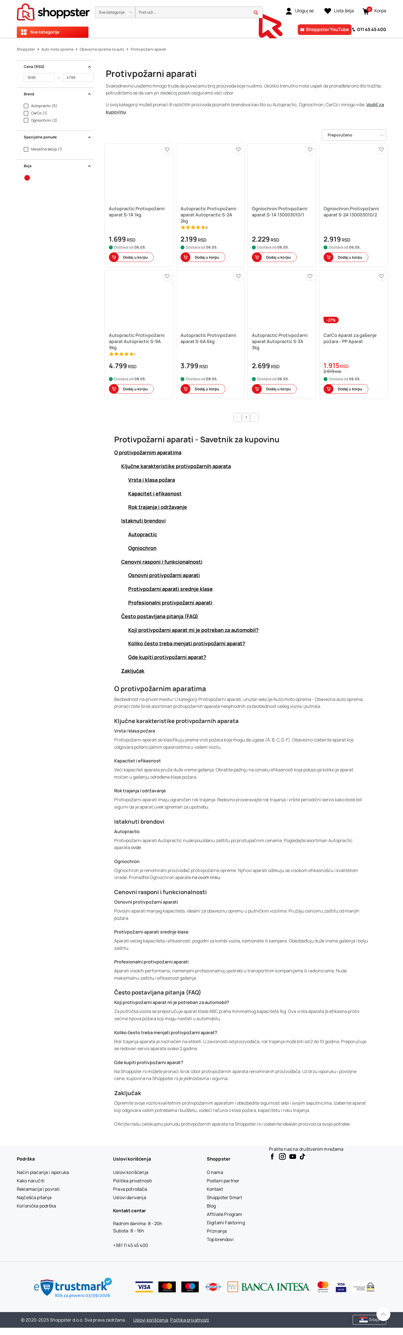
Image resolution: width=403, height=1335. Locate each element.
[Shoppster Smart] (224, 1197)
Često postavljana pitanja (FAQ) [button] (159, 616)
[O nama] (215, 1172)
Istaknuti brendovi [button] (143, 520)
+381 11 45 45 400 (130, 1245)
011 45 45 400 (371, 29)
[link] (299, 11)
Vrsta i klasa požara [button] (151, 479)
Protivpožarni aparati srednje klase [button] (170, 588)
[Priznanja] (217, 1231)
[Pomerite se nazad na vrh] (383, 1314)
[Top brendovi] (220, 1239)
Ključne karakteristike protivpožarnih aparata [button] (176, 466)
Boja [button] (58, 165)
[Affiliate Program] (224, 1214)
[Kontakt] (215, 1189)
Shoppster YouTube (327, 29)
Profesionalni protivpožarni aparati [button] (170, 602)
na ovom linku (206, 877)
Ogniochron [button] (142, 548)
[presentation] (201, 19)
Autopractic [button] (142, 534)
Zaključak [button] (132, 670)
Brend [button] (58, 93)
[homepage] (53, 10)
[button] (115, 12)
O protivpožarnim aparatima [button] (147, 452)
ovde (136, 847)
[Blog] (211, 1206)
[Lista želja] (339, 11)
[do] (78, 77)
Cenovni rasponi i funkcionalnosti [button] (161, 561)
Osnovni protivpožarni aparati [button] (164, 575)
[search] (199, 12)
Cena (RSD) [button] (58, 66)
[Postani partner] (223, 1181)
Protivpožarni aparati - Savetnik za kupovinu (197, 439)
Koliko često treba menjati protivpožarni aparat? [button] (186, 643)
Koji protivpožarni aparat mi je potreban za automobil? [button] (193, 630)
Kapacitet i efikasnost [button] (155, 493)
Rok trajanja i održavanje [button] (157, 507)
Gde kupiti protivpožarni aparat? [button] (167, 657)
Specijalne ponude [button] (58, 137)
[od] (39, 77)
